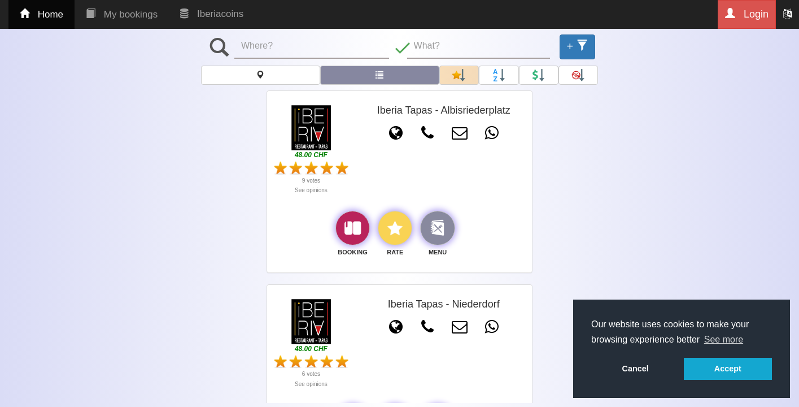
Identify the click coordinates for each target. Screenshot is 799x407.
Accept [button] (727, 368)
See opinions (311, 190)
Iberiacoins (211, 13)
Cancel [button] (635, 368)
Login (747, 14)
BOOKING (353, 252)
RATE (395, 252)
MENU (438, 252)
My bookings (122, 14)
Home (41, 14)
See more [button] (723, 339)
